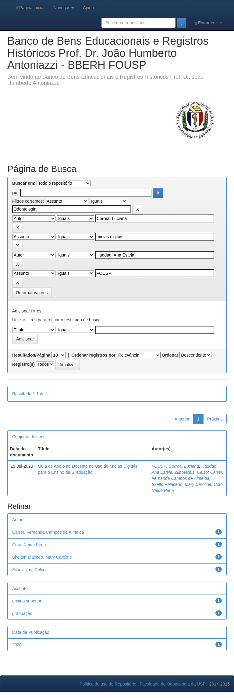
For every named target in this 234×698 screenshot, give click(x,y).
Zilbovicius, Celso (191, 472)
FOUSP (159, 466)
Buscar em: (23, 183)
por (15, 192)
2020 (17, 644)
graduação (22, 613)
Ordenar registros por (93, 355)
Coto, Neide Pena (29, 544)
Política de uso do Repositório (108, 684)
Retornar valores (32, 292)
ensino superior (26, 601)
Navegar (64, 7)
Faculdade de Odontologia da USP (172, 684)
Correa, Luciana (184, 466)
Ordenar (170, 355)
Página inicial (30, 7)
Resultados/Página (31, 355)
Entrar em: (208, 23)
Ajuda (88, 7)
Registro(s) (23, 364)
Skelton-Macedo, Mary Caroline (181, 484)
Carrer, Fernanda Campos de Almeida (48, 532)
